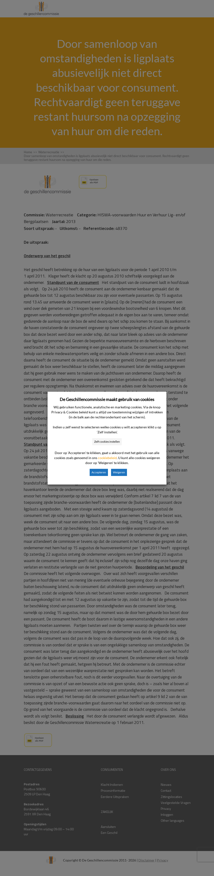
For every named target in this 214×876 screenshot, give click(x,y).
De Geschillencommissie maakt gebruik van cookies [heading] (107, 399)
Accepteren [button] (99, 472)
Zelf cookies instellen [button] (107, 441)
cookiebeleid (107, 458)
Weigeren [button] (119, 472)
